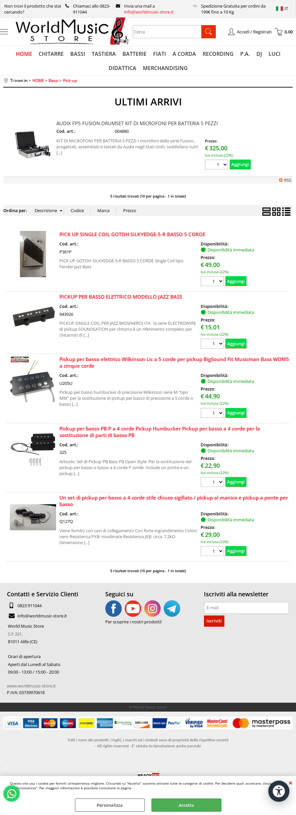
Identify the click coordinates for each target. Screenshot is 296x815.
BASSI (77, 53)
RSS (287, 180)
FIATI (159, 53)
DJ (259, 53)
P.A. (245, 53)
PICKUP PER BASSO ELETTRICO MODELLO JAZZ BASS (120, 296)
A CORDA (184, 53)
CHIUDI (290, 782)
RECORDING (218, 53)
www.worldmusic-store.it (31, 686)
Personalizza (110, 805)
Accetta (186, 805)
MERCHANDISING (165, 68)
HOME (24, 53)
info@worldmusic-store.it (149, 12)
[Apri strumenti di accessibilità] (278, 791)
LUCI (274, 53)
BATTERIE (134, 53)
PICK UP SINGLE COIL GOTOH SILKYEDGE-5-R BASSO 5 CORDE (132, 234)
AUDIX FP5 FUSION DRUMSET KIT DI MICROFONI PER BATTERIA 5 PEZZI (137, 123)
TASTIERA (104, 53)
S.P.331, (15, 634)
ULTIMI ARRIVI (148, 101)
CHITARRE (51, 53)
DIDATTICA (122, 68)
